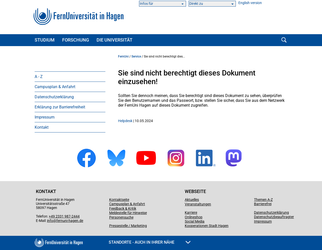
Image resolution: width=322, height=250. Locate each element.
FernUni (123, 56)
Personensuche (121, 217)
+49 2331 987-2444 (64, 216)
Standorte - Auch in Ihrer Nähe (150, 242)
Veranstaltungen (198, 204)
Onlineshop (193, 217)
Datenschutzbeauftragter (274, 217)
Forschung (75, 40)
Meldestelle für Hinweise (128, 213)
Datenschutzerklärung (54, 96)
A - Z (39, 76)
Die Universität (114, 40)
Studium (45, 40)
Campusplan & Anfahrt (55, 86)
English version (250, 3)
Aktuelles (192, 200)
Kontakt (42, 127)
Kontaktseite (119, 200)
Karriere (191, 212)
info (50, 221)
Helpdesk (125, 121)
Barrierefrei (262, 204)
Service (136, 56)
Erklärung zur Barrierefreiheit (60, 107)
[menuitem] (70, 76)
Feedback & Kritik (122, 208)
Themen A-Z (263, 200)
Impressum (45, 117)
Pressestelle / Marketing (128, 226)
